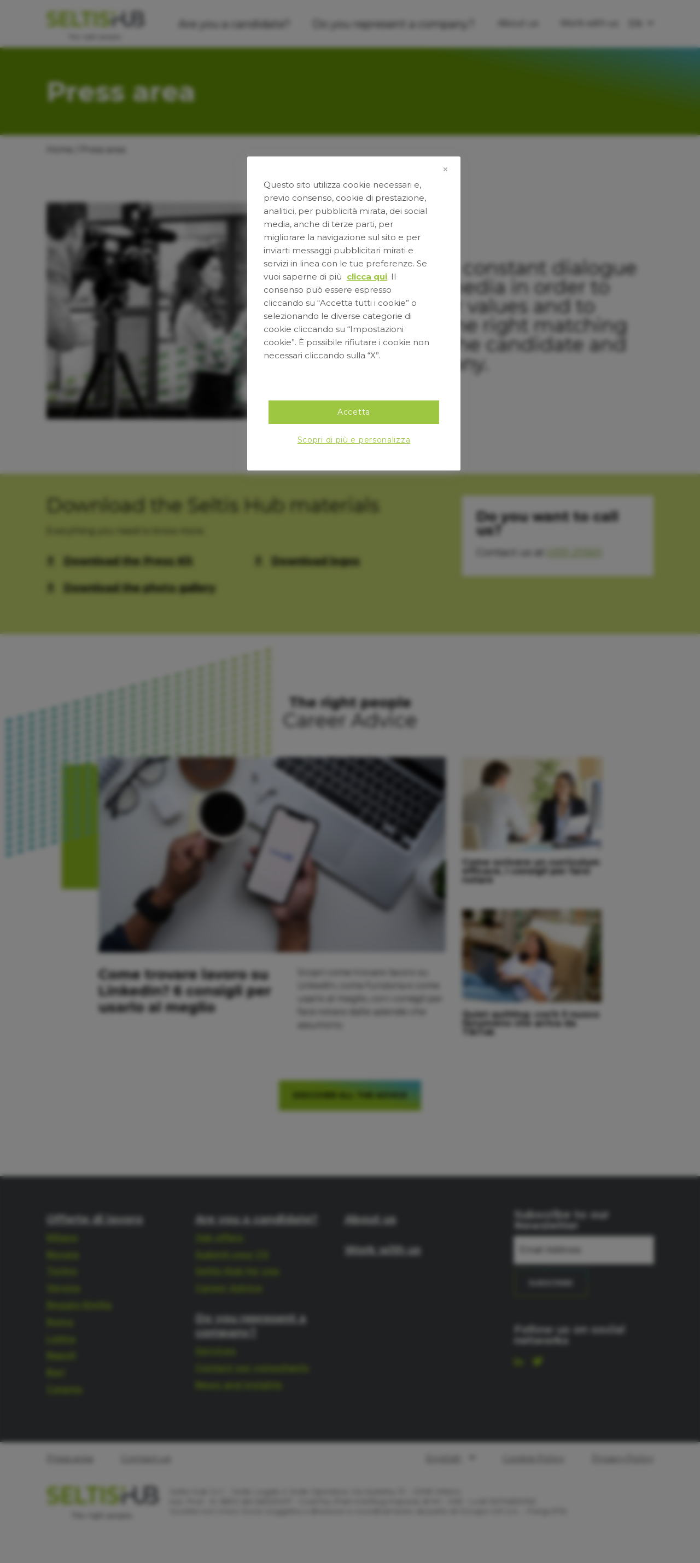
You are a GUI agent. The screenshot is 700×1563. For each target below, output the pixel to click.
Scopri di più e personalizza (354, 440)
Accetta (353, 412)
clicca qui (367, 276)
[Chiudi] (445, 170)
